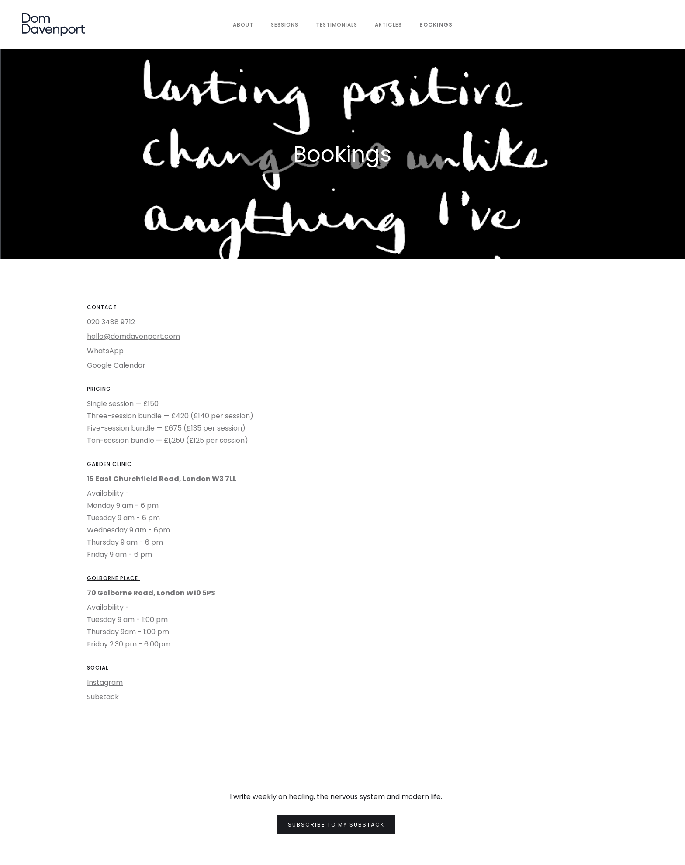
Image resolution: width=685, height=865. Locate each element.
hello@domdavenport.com (133, 336)
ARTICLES (388, 24)
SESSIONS (284, 24)
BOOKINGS (436, 24)
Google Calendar (116, 365)
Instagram (105, 682)
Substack (103, 697)
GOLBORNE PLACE (113, 578)
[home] (53, 24)
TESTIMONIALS (336, 24)
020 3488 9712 (111, 322)
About (243, 24)
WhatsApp (105, 351)
